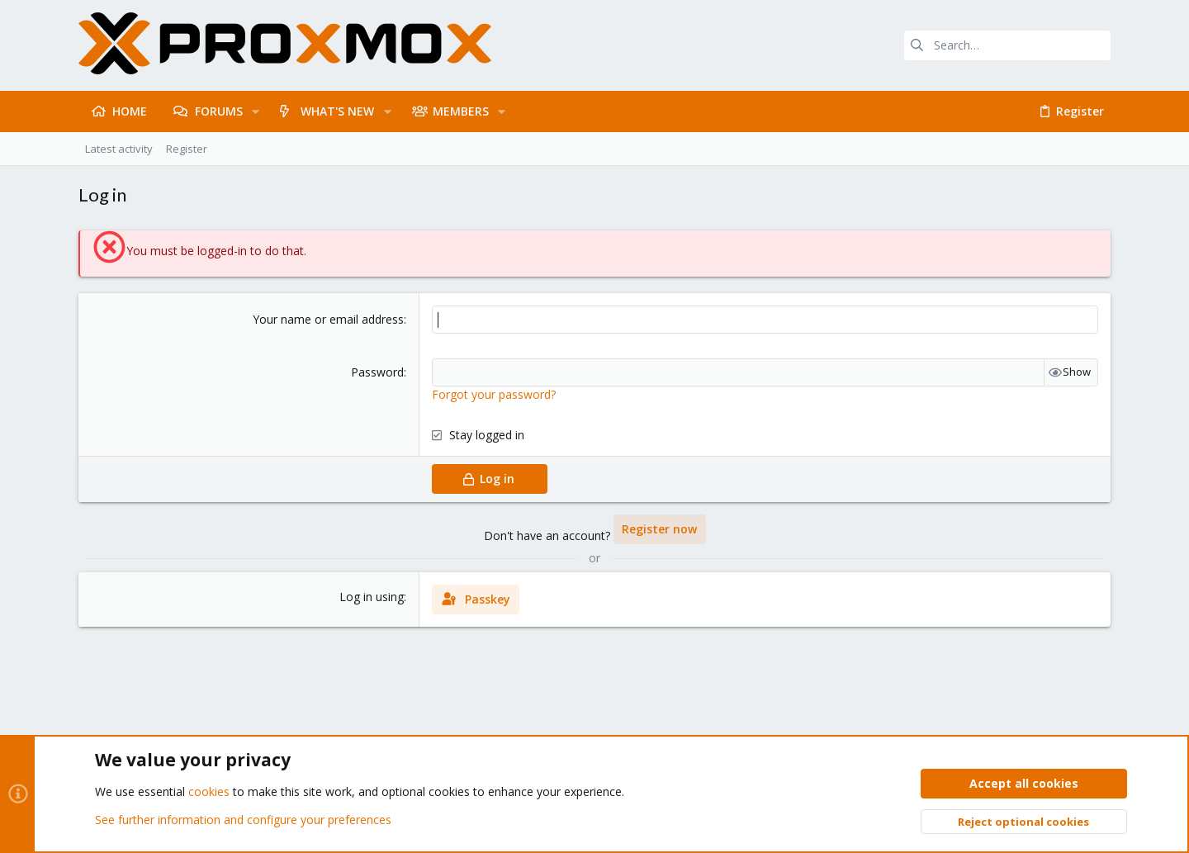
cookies (209, 792)
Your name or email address (328, 319)
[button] (255, 111)
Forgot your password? (494, 394)
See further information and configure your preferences (243, 819)
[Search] (1007, 45)
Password (377, 372)
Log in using (371, 596)
